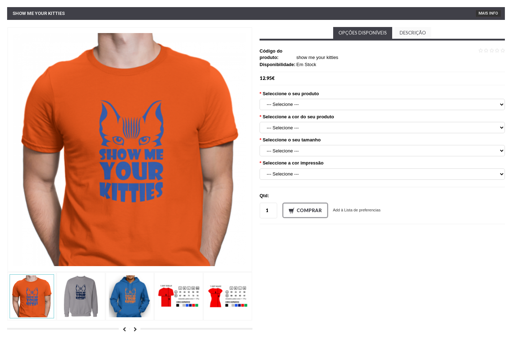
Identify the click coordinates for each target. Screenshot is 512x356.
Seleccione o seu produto (291, 93)
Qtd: (264, 195)
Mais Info (488, 13)
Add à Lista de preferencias (356, 210)
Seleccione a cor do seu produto (298, 116)
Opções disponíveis (362, 33)
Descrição (413, 33)
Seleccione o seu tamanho (292, 139)
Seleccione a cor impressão (293, 163)
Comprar (305, 210)
